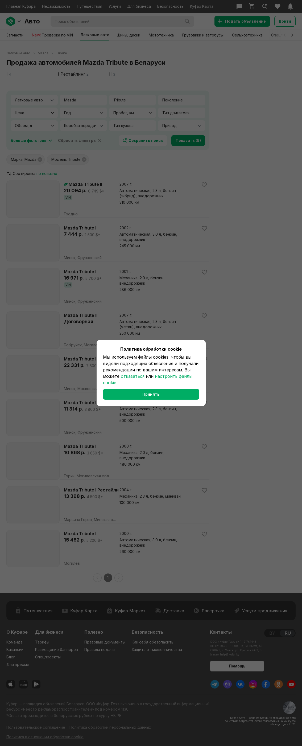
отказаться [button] (132, 376)
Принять (151, 394)
